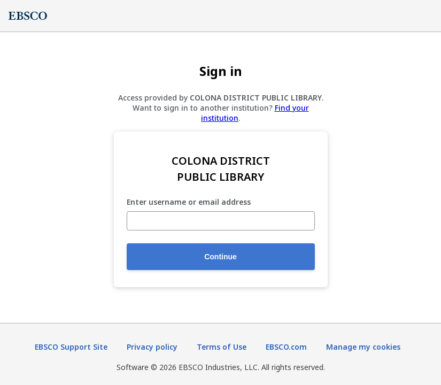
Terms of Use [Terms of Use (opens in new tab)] (221, 347)
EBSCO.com (286, 347)
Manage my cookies (363, 347)
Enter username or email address (189, 202)
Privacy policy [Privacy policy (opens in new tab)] (152, 347)
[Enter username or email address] (221, 220)
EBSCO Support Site (71, 347)
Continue (220, 256)
